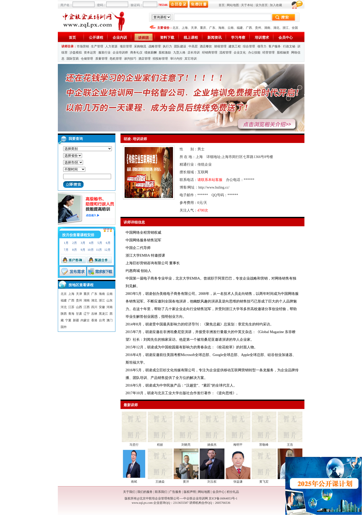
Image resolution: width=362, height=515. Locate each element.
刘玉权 (212, 481)
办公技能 (254, 52)
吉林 (94, 313)
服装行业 (104, 52)
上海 (185, 28)
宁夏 (68, 320)
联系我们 (161, 492)
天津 (194, 28)
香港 (94, 320)
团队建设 (180, 46)
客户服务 (275, 46)
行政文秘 (289, 46)
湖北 (276, 28)
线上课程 (191, 37)
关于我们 (129, 492)
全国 (295, 28)
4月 (91, 243)
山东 (109, 300)
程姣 (160, 444)
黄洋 (186, 481)
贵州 (258, 28)
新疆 (76, 320)
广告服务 (175, 492)
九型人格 (179, 52)
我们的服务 (145, 492)
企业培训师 (120, 52)
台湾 (102, 320)
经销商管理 (209, 52)
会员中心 (285, 37)
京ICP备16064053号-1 (223, 498)
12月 (107, 250)
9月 (83, 250)
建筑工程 (235, 46)
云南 (230, 28)
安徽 (102, 307)
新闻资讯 (214, 37)
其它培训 (190, 58)
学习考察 (238, 37)
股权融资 (283, 52)
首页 (222, 5)
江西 (87, 307)
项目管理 (126, 46)
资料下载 (167, 37)
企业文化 (240, 52)
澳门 (109, 320)
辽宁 (87, 313)
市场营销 (83, 46)
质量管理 (101, 58)
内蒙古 (85, 320)
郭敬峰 (264, 444)
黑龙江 (103, 313)
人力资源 (111, 46)
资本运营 (90, 52)
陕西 (64, 313)
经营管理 (268, 52)
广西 (249, 28)
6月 (108, 243)
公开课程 (96, 37)
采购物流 (140, 46)
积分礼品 (233, 492)
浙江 (286, 28)
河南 (109, 307)
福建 (240, 28)
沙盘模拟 (76, 52)
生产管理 (97, 46)
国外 (64, 327)
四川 (94, 307)
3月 (83, 243)
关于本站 (247, 5)
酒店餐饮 (206, 46)
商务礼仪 (136, 52)
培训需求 (262, 37)
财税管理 (220, 46)
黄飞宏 (264, 481)
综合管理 (249, 46)
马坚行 (134, 444)
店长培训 (193, 52)
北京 (175, 28)
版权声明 (190, 492)
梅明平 (238, 444)
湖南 (267, 28)
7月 (66, 250)
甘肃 (79, 313)
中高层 (193, 46)
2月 (74, 243)
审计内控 (176, 58)
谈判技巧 (130, 58)
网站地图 (233, 5)
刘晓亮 (186, 444)
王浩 (290, 444)
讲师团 (143, 38)
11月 (99, 250)
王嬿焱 (160, 481)
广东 (212, 28)
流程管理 (225, 52)
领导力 (261, 46)
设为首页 (262, 5)
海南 (221, 28)
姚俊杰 (212, 444)
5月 (100, 243)
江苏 (71, 307)
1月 (66, 243)
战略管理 (155, 46)
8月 (74, 250)
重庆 (203, 28)
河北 (64, 307)
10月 (91, 250)
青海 (71, 313)
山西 (79, 307)
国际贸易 (72, 58)
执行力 (167, 46)
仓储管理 (87, 58)
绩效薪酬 (150, 52)
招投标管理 (160, 58)
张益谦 (238, 481)
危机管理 (116, 58)
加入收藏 (276, 5)
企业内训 (120, 37)
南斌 (134, 481)
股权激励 (165, 52)
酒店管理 (144, 58)
